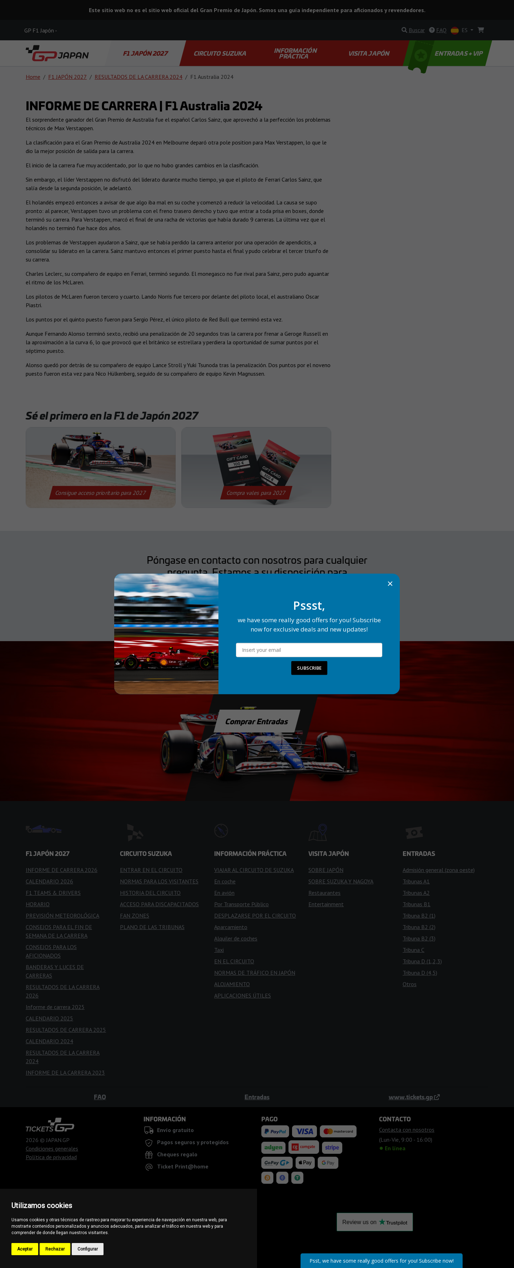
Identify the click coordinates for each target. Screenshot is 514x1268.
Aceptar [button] (24, 1249)
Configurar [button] (87, 1249)
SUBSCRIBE (309, 668)
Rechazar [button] (55, 1249)
